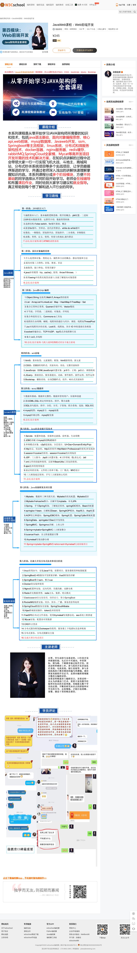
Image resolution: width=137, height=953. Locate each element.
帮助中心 (72, 928)
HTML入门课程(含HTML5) (124, 191)
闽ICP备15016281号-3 (68, 945)
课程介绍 (8, 64)
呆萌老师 (118, 72)
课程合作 (27, 931)
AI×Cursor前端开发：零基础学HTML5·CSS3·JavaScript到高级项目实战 (124, 160)
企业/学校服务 (74, 931)
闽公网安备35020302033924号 (90, 945)
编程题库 (50, 5)
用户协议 (4, 931)
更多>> (131, 102)
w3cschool (50, 945)
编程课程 (31, 5)
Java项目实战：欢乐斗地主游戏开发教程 (124, 132)
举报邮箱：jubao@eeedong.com (84, 949)
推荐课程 (66, 64)
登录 (134, 5)
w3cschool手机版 (30, 937)
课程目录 (23, 64)
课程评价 (51, 64)
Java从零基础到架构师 (24, 72)
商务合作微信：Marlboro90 (79, 934)
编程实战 (40, 5)
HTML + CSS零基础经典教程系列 (124, 176)
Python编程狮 (52, 931)
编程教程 (59, 5)
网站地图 (4, 934)
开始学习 (61, 50)
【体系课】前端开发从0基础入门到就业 (124, 207)
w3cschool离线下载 (31, 934)
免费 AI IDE (81, 5)
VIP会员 (93, 4)
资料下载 (37, 64)
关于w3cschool (6, 928)
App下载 (120, 4)
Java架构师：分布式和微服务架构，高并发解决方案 (124, 117)
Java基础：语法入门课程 (124, 124)
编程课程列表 (5, 18)
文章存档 (4, 937)
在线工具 (69, 5)
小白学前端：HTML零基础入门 (124, 184)
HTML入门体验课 (122, 152)
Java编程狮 (51, 934)
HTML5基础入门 (122, 199)
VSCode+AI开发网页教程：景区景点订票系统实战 (124, 168)
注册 (128, 5)
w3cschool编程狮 (53, 928)
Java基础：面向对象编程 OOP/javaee (124, 109)
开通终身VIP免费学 (84, 50)
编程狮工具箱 (52, 937)
